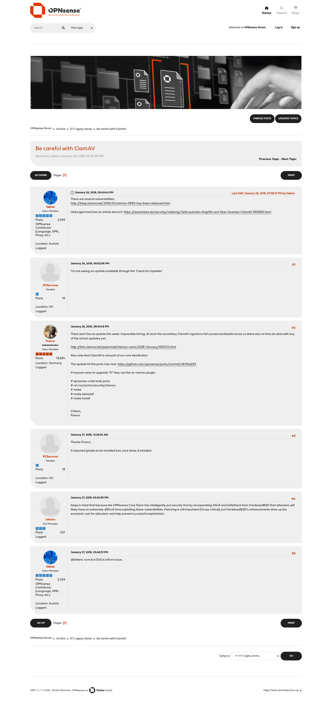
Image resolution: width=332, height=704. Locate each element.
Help (266, 690)
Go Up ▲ (296, 690)
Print (291, 175)
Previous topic (269, 159)
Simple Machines (61, 690)
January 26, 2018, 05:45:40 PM (94, 192)
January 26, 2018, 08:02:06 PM (90, 263)
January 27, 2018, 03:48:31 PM (89, 552)
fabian (50, 207)
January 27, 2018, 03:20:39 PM (89, 497)
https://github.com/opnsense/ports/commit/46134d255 (157, 364)
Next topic (289, 159)
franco (50, 341)
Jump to (224, 656)
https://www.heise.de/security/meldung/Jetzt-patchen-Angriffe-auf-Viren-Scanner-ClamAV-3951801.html (197, 212)
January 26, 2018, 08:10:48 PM (90, 326)
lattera (50, 519)
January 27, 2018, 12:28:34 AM (89, 434)
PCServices (50, 285)
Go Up (41, 623)
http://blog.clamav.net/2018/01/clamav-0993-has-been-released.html (120, 203)
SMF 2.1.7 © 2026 (40, 690)
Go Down (41, 175)
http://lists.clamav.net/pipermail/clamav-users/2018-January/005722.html (123, 347)
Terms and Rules (280, 690)
